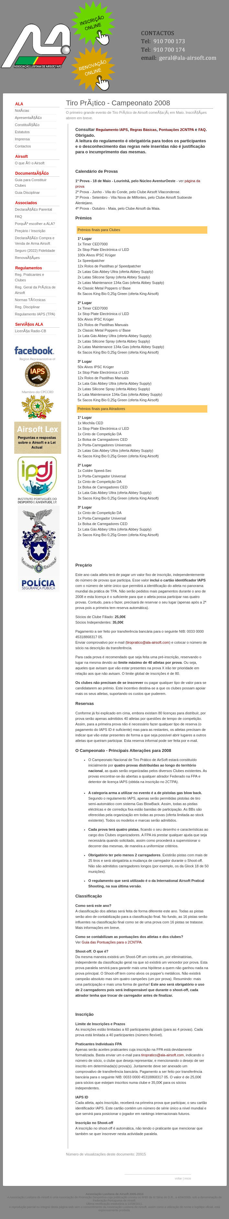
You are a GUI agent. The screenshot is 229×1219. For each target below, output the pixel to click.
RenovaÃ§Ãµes (27, 258)
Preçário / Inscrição (30, 231)
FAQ (18, 216)
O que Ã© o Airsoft (29, 163)
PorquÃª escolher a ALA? (35, 224)
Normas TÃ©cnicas (30, 300)
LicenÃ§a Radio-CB (30, 331)
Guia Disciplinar (27, 192)
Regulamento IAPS (112, 130)
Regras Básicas (143, 130)
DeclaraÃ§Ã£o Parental (33, 209)
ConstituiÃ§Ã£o (27, 125)
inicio (187, 1178)
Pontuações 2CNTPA (177, 130)
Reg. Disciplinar (27, 307)
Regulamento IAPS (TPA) (35, 314)
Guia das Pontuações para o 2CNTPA (112, 942)
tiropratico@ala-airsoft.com (147, 642)
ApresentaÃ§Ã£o (28, 118)
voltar (178, 1178)
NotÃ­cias (22, 110)
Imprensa (22, 139)
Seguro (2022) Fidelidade (35, 250)
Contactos (23, 146)
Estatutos (22, 132)
